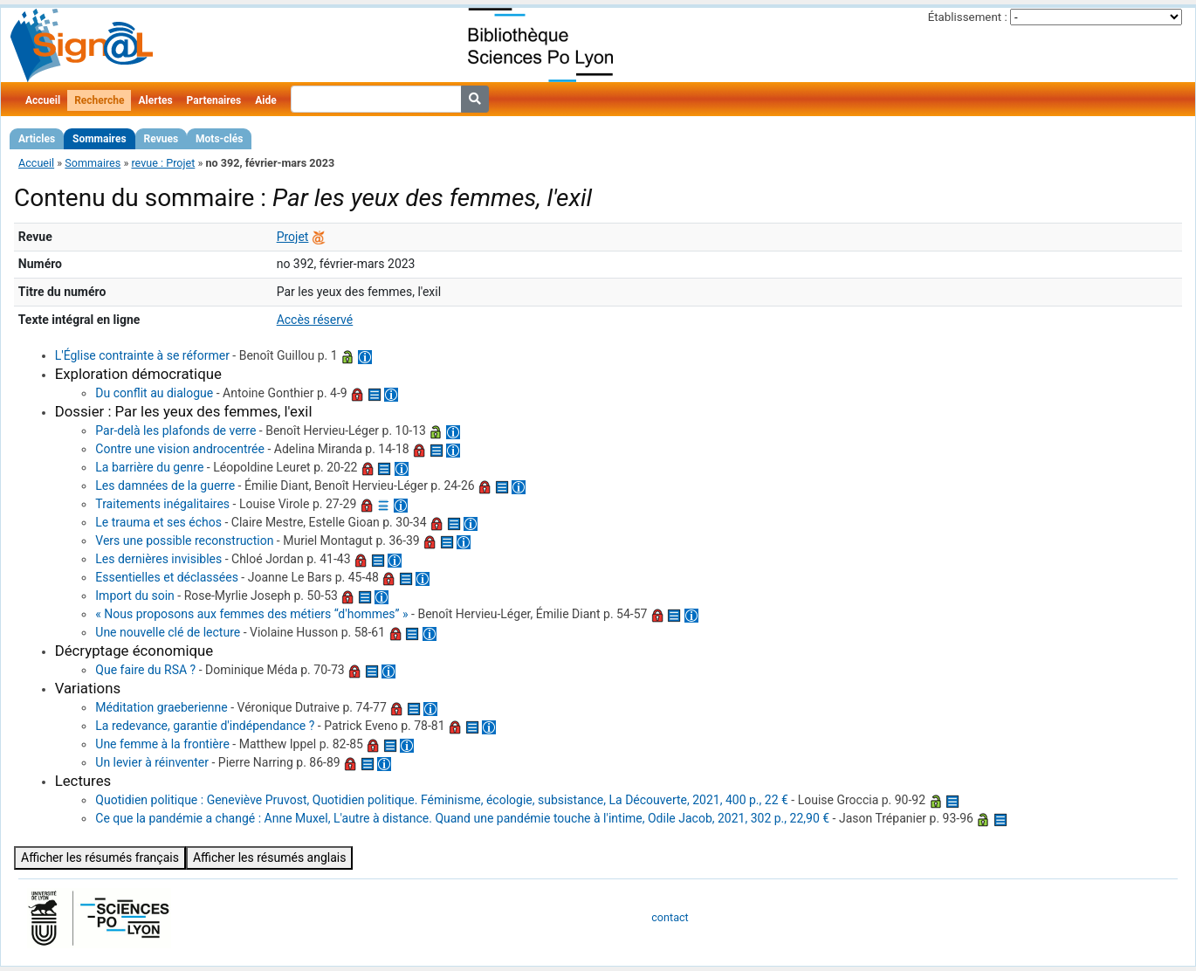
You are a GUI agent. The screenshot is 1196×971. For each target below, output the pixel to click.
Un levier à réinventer (152, 762)
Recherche (99, 100)
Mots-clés (219, 139)
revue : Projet (163, 162)
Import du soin (135, 596)
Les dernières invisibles (158, 559)
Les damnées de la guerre (165, 485)
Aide (265, 100)
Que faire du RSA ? (145, 670)
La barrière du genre (149, 467)
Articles (36, 139)
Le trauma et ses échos (158, 522)
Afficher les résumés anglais (270, 857)
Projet (293, 237)
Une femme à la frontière (162, 744)
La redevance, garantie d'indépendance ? (204, 726)
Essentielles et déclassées (166, 577)
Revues (161, 139)
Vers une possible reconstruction (184, 540)
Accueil (42, 100)
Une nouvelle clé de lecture (167, 632)
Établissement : (967, 17)
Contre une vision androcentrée (180, 449)
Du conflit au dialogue (154, 393)
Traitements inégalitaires (162, 504)
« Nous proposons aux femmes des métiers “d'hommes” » (251, 614)
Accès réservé (315, 320)
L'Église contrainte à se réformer (142, 355)
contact (669, 917)
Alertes (155, 100)
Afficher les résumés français (100, 857)
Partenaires (214, 100)
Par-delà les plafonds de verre (175, 430)
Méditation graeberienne (161, 707)
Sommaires (99, 139)
